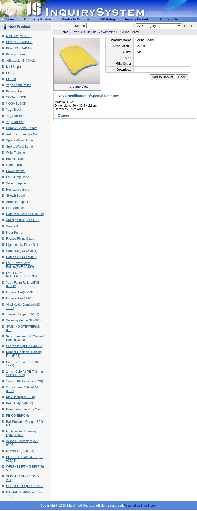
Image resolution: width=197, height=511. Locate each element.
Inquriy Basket (136, 19)
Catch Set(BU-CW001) (21, 251)
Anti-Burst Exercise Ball (22, 134)
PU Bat (11, 79)
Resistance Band (17, 189)
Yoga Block (14, 110)
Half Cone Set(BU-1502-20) (25, 214)
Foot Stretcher (16, 208)
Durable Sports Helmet (21, 128)
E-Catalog (107, 19)
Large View (78, 86)
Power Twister (15, 171)
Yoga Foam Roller (18, 85)
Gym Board (14, 165)
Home (9, 19)
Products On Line (75, 19)
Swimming (108, 32)
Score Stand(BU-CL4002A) (24, 346)
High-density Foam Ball (22, 245)
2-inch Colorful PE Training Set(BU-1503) (24, 373)
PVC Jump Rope (17, 177)
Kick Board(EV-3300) (20, 397)
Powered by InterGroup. (140, 505)
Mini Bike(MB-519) (19, 36)
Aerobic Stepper (17, 202)
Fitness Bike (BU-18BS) (22, 298)
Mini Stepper (14, 67)
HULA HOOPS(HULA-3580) (25, 486)
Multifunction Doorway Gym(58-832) (21, 433)
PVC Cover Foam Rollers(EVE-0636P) (20, 265)
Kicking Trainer (16, 54)
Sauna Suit (13, 226)
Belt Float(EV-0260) (19, 403)
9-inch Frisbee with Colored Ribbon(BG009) (25, 338)
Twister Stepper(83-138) (22, 314)
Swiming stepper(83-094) (23, 320)
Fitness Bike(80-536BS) (22, 292)
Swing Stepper (16, 183)
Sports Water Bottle (19, 140)
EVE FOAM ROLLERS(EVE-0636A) (22, 274)
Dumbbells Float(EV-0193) (24, 409)
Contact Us (169, 19)
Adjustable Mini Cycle (21, 60)
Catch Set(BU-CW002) (21, 257)
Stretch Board (15, 195)
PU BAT (11, 73)
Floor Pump (14, 232)
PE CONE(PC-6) (17, 415)
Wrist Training (15, 152)
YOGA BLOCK (16, 97)
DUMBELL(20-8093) (20, 451)
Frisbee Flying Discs (20, 238)
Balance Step (15, 159)
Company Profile (37, 19)
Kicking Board (15, 91)
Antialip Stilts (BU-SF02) (22, 220)
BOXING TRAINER (19, 42)
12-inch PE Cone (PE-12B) (24, 381)
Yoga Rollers (15, 116)
